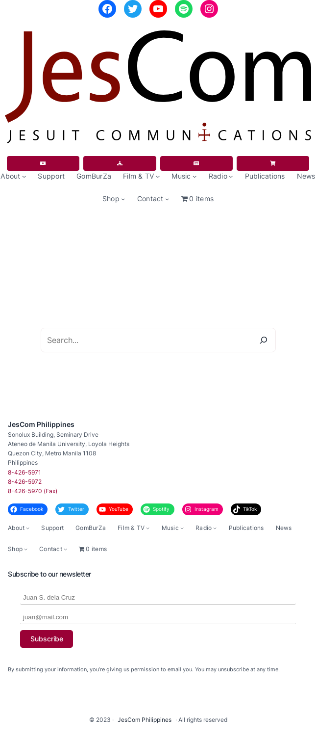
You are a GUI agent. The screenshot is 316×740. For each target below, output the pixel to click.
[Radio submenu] (231, 176)
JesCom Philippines (41, 424)
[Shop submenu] (123, 199)
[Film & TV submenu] (158, 176)
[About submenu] (24, 176)
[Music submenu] (194, 176)
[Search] (263, 340)
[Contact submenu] (167, 199)
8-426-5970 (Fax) (32, 491)
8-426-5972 (25, 481)
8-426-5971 (24, 472)
